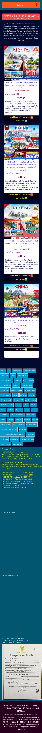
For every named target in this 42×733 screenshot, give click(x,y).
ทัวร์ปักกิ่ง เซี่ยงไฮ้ (6, 385)
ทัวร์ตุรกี (3, 419)
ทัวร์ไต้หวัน (23, 395)
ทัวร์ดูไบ (26, 405)
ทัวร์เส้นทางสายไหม (17, 390)
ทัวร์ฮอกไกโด (4, 375)
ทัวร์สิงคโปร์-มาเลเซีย (7, 405)
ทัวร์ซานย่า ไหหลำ (30, 390)
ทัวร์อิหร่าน (34, 410)
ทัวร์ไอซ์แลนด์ (30, 434)
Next (9, 370)
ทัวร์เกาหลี (32, 395)
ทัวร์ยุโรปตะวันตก (6, 424)
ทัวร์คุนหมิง (17, 380)
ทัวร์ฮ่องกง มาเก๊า (23, 375)
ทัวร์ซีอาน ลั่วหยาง (26, 385)
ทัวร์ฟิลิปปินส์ (4, 415)
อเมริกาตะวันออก (5, 444)
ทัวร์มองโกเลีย (5, 390)
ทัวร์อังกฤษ (19, 419)
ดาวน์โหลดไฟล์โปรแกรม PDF (21, 117)
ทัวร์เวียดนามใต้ (18, 400)
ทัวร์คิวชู (13, 375)
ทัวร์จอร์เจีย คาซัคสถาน (17, 415)
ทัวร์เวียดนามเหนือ (6, 400)
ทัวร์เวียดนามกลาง (30, 400)
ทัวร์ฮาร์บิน (16, 385)
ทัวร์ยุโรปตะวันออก (18, 424)
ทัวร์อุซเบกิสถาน (30, 415)
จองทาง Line (21, 121)
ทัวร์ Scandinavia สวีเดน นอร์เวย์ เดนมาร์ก (12, 434)
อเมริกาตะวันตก (17, 444)
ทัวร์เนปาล (19, 410)
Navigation (20, 5)
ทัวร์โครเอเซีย (14, 439)
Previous (3, 370)
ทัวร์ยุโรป (35, 419)
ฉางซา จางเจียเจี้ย (28, 380)
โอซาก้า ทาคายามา (29, 370)
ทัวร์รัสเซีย (10, 419)
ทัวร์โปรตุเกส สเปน (31, 424)
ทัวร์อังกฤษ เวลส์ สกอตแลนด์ (9, 429)
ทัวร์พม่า (15, 395)
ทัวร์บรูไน (33, 405)
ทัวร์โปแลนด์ (23, 429)
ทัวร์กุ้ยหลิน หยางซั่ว (6, 380)
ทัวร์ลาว (3, 410)
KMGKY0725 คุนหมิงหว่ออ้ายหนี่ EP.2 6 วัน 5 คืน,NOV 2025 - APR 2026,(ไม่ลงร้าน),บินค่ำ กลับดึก (21, 85)
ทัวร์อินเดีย (18, 405)
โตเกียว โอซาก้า (17, 370)
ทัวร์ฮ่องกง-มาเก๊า (6, 395)
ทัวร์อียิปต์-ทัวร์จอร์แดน (27, 439)
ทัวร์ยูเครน (27, 419)
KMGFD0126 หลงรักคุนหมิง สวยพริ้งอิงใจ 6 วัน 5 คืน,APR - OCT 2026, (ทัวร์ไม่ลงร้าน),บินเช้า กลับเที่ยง (21, 243)
